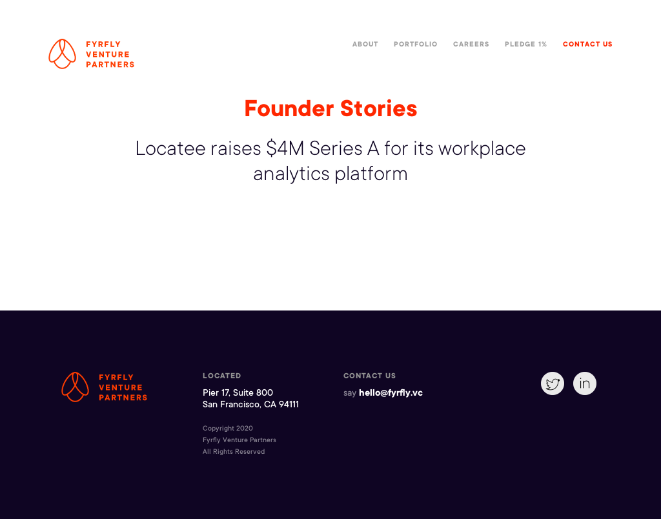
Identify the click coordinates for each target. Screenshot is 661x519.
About (365, 45)
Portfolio (416, 45)
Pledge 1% (526, 45)
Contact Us (588, 45)
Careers (471, 45)
